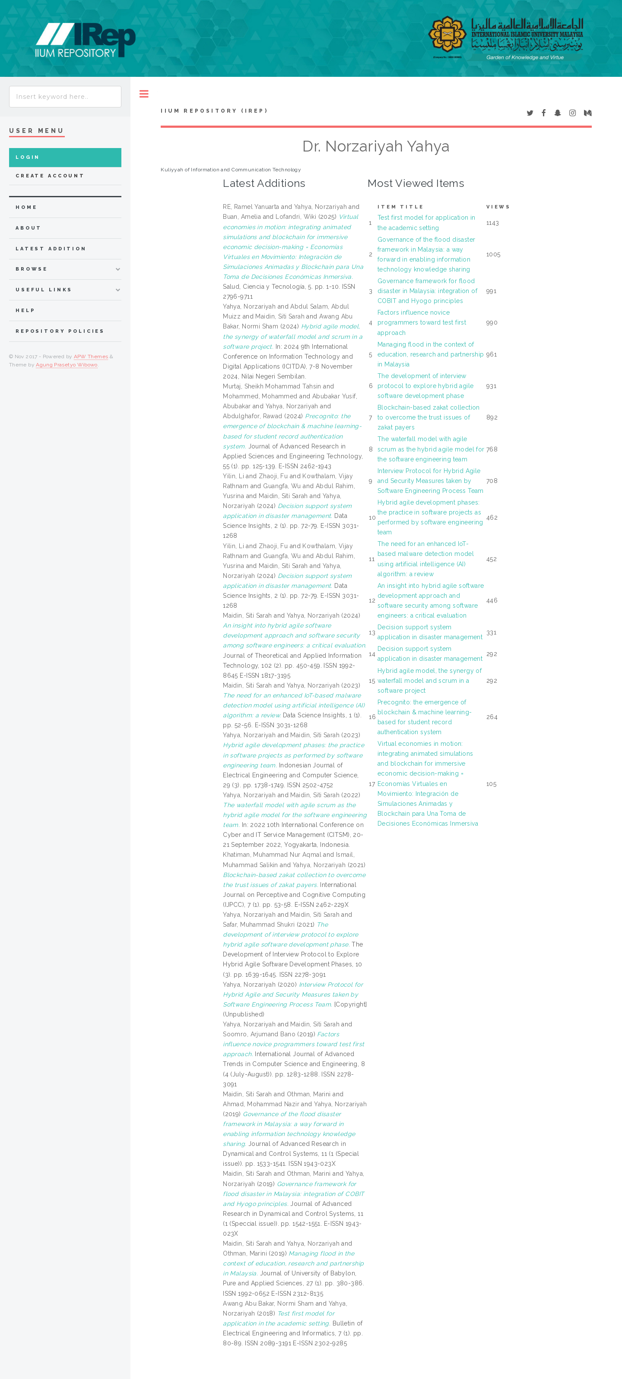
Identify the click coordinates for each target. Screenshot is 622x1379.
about (29, 228)
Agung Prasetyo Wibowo (67, 365)
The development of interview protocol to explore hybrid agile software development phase (425, 385)
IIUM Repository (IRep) (214, 111)
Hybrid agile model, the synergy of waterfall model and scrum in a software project (430, 680)
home (26, 207)
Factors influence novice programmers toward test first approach (422, 322)
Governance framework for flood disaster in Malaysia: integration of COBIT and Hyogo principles (427, 291)
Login (28, 157)
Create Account (50, 176)
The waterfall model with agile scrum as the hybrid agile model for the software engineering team (431, 448)
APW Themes (91, 356)
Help (25, 310)
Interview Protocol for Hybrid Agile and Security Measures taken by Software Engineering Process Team (431, 480)
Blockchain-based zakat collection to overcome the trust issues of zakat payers (429, 417)
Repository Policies (60, 331)
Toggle (144, 94)
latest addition (51, 249)
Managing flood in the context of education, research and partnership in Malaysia (431, 354)
